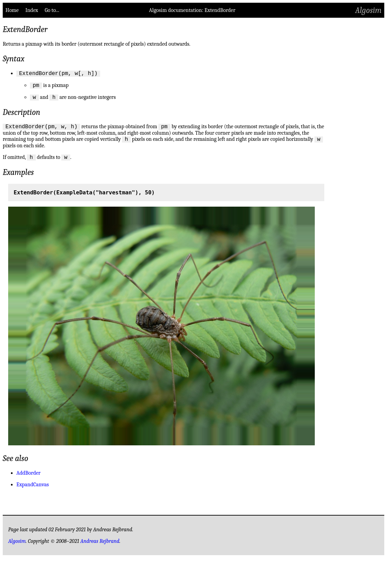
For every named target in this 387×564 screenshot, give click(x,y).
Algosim (368, 10)
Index (31, 10)
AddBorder (28, 479)
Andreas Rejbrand (100, 547)
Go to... (52, 10)
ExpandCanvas (32, 491)
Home (12, 10)
